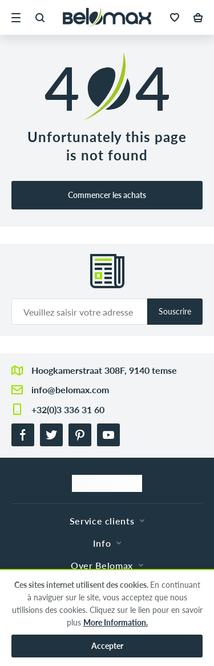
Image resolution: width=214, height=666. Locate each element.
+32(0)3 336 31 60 (67, 409)
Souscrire (175, 311)
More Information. (115, 622)
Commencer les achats (107, 195)
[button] (16, 17)
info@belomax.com (70, 389)
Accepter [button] (107, 646)
